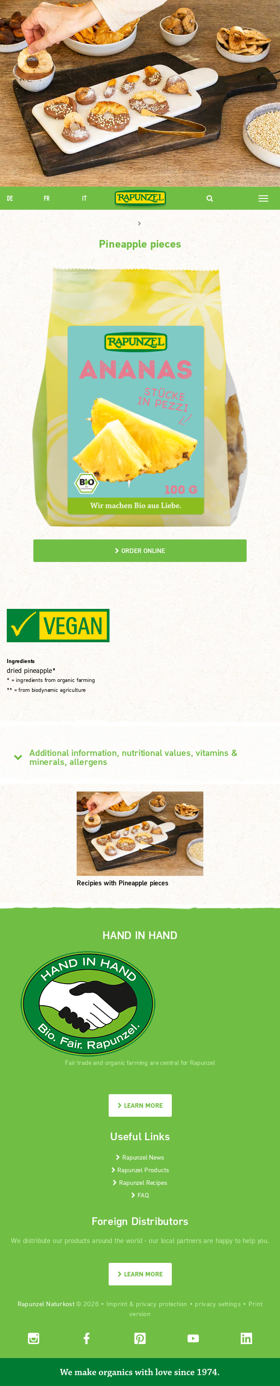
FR (47, 198)
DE (10, 198)
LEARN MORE (140, 1105)
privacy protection (162, 1304)
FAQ (140, 1195)
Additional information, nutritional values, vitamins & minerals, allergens (122, 757)
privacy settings (217, 1304)
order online (140, 550)
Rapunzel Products (140, 1170)
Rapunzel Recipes (140, 1182)
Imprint (117, 1304)
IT (84, 198)
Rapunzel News (140, 1157)
